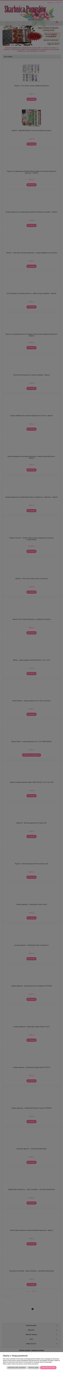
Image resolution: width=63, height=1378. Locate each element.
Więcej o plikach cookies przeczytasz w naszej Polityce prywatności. (21, 1363)
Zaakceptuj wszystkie (48, 1367)
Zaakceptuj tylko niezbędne (17, 1367)
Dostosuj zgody (33, 1367)
